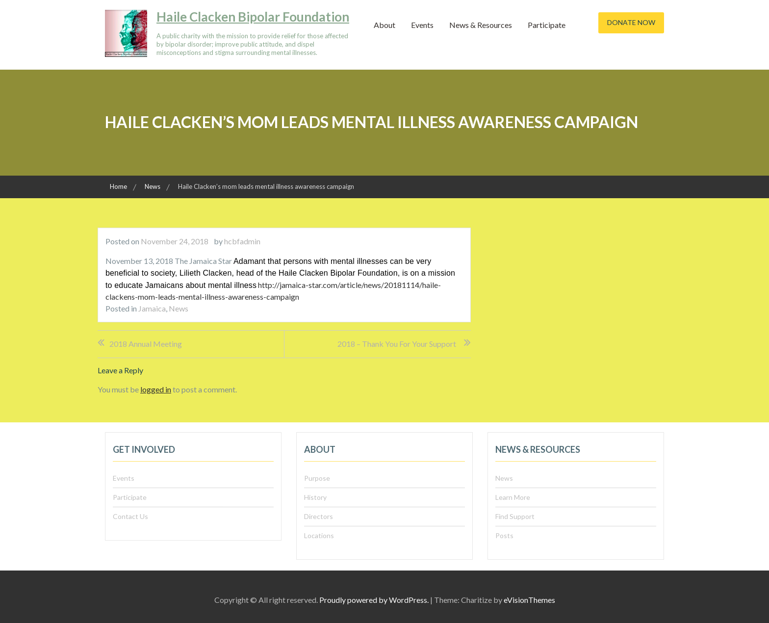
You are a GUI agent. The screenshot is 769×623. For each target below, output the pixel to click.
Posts (504, 535)
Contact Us (130, 516)
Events (422, 24)
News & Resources (480, 24)
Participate (546, 24)
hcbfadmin (242, 241)
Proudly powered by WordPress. (374, 599)
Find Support (515, 516)
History (315, 497)
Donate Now (631, 22)
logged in (155, 389)
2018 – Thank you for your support (396, 343)
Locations (319, 535)
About (384, 24)
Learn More (512, 497)
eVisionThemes (529, 599)
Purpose (317, 478)
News (178, 308)
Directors (318, 516)
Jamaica (152, 308)
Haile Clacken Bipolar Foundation (252, 17)
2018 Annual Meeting (145, 343)
